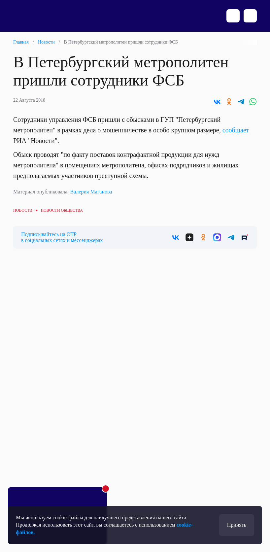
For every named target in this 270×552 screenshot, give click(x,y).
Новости (46, 42)
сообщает (235, 130)
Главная (21, 42)
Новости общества (62, 210)
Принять (236, 525)
